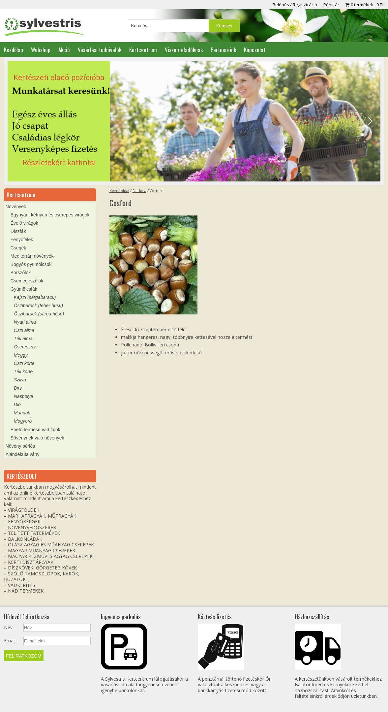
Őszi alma (24, 330)
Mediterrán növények (32, 256)
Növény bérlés (20, 446)
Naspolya (23, 396)
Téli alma (23, 338)
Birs (18, 388)
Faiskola (139, 190)
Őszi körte (24, 363)
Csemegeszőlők (27, 280)
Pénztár (331, 5)
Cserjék (18, 247)
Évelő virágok (24, 223)
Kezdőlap (13, 50)
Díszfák (18, 231)
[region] (194, 121)
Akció (64, 50)
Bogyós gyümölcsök (31, 264)
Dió (17, 404)
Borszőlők (21, 272)
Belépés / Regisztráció (295, 5)
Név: (9, 628)
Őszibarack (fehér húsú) (38, 305)
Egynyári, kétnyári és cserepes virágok (50, 214)
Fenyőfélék (22, 239)
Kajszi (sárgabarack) (35, 297)
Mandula (23, 412)
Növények (16, 206)
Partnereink (223, 50)
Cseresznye (26, 346)
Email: (10, 641)
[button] (194, 121)
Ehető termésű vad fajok (35, 429)
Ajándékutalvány (23, 454)
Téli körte (23, 371)
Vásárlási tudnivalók (99, 50)
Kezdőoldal (119, 190)
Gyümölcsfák (24, 289)
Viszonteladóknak (184, 50)
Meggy (21, 355)
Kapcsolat (254, 50)
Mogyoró (23, 421)
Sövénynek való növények (37, 437)
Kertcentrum (143, 50)
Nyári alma (25, 322)
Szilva (20, 379)
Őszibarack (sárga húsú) (39, 313)
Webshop (40, 50)
